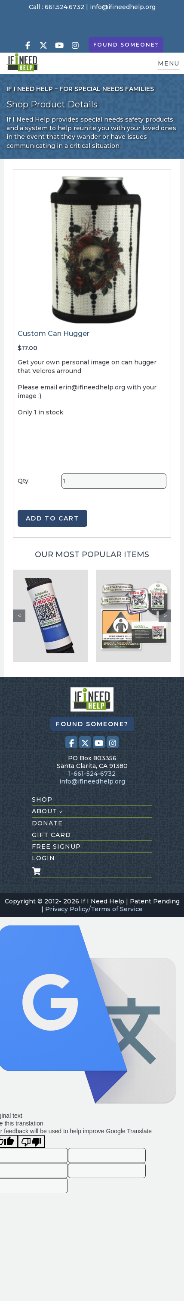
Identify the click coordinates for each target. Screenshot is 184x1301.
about (47, 811)
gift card (51, 835)
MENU (168, 63)
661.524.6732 (64, 7)
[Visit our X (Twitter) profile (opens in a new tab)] (43, 45)
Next (165, 615)
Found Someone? (126, 44)
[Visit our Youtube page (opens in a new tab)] (59, 45)
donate (47, 823)
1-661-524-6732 (92, 773)
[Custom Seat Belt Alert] (50, 616)
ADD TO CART (52, 518)
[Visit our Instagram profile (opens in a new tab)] (75, 45)
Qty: (24, 481)
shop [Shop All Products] (42, 799)
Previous (19, 615)
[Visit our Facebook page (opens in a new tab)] (27, 45)
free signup (56, 846)
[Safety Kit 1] (133, 616)
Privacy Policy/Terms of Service (94, 909)
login (43, 858)
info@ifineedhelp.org (123, 7)
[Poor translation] (31, 1141)
